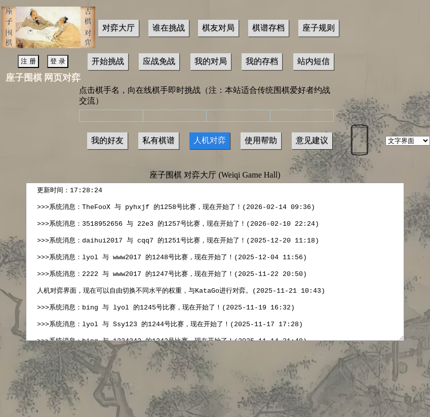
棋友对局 (218, 27)
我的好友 (107, 140)
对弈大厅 (118, 27)
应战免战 (159, 61)
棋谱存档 (268, 27)
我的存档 (262, 61)
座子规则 (318, 27)
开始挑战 (108, 61)
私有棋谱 (158, 140)
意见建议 (312, 140)
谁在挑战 (168, 27)
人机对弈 (209, 140)
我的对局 (210, 61)
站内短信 (313, 61)
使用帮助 (261, 140)
